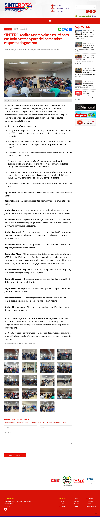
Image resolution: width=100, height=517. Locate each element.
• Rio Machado (91, 506)
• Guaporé (89, 498)
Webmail (56, 5)
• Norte (88, 504)
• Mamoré (89, 501)
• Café (61, 504)
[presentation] (19, 448)
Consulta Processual (60, 8)
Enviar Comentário (14, 455)
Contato (7, 506)
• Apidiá (62, 501)
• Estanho (76, 506)
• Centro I (62, 506)
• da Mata (76, 504)
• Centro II (76, 498)
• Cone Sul (76, 501)
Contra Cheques (58, 11)
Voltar (8, 29)
